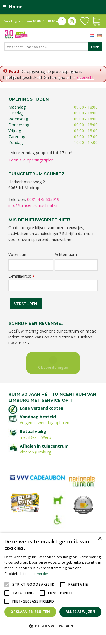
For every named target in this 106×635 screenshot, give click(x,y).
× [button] (100, 539)
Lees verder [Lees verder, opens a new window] (38, 573)
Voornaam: (18, 254)
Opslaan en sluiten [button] (30, 611)
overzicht (85, 77)
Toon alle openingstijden (31, 160)
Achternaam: (66, 254)
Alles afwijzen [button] (80, 611)
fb (62, 21)
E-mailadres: (21, 276)
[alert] (53, 584)
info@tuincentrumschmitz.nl (33, 205)
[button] (53, 626)
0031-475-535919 (43, 199)
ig (72, 21)
